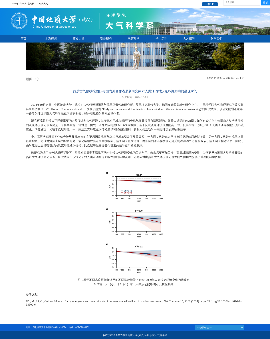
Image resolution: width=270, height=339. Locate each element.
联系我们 (216, 38)
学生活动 (161, 38)
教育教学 (134, 38)
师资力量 (78, 38)
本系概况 (51, 38)
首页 (23, 38)
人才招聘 (189, 38)
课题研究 (106, 38)
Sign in (209, 3)
